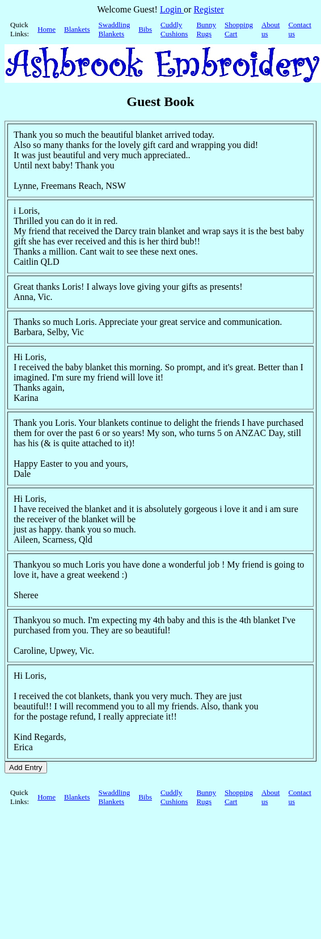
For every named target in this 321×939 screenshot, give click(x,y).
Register (208, 9)
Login (172, 9)
